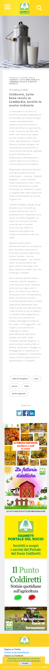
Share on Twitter (19, 413)
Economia (24, 78)
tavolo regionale (19, 393)
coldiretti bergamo (20, 379)
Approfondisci (36, 661)
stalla (26, 386)
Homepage (13, 78)
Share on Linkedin (32, 413)
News (31, 78)
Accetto (25, 663)
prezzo (15, 386)
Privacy (44, 667)
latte (36, 379)
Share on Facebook (26, 413)
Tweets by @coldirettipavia (16, 652)
